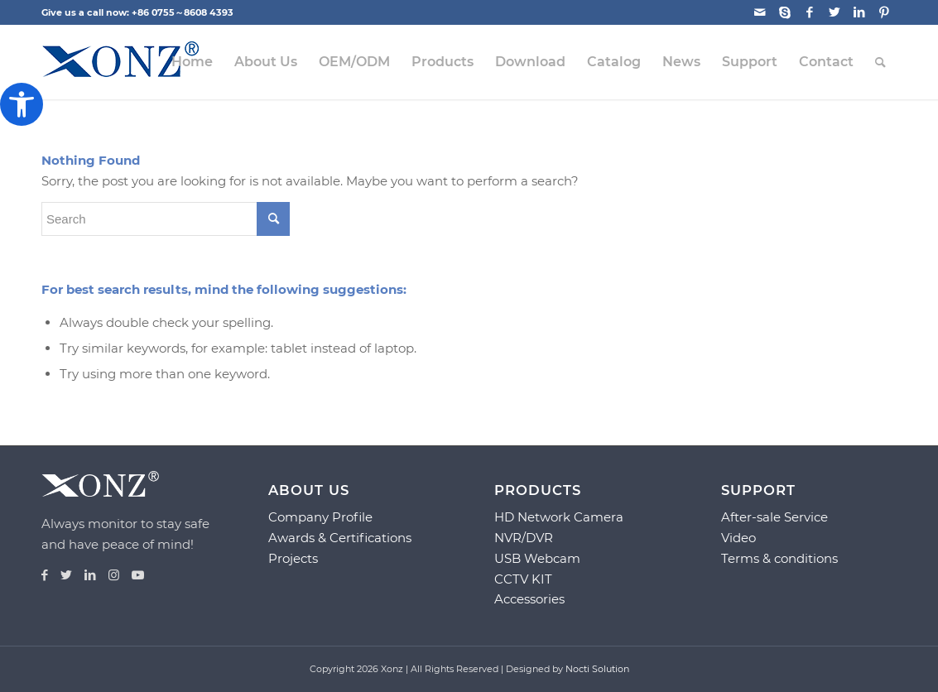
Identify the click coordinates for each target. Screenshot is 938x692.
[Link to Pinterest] (884, 12)
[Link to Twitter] (834, 12)
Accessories (529, 599)
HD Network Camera (558, 517)
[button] (21, 104)
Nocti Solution (597, 669)
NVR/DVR (523, 537)
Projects (293, 558)
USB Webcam (537, 558)
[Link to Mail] (760, 12)
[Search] (880, 62)
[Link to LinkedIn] (859, 12)
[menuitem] (192, 62)
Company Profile (320, 517)
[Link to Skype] (784, 12)
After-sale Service (774, 517)
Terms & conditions (779, 558)
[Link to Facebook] (809, 12)
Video (738, 537)
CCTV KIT (523, 579)
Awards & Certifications (339, 537)
